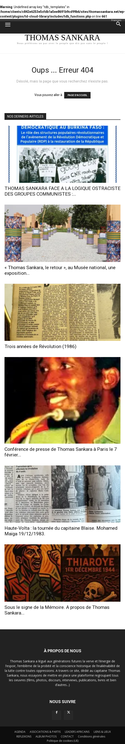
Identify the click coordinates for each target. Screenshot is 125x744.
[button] (7, 27)
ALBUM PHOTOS (46, 736)
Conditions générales (91, 736)
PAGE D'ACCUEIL (77, 95)
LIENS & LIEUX (102, 732)
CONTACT (67, 736)
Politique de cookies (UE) (62, 741)
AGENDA (19, 732)
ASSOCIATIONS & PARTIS (45, 732)
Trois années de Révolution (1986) (40, 346)
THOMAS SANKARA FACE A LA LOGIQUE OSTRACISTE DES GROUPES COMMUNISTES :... (62, 191)
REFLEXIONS (23, 736)
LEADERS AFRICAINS (77, 732)
